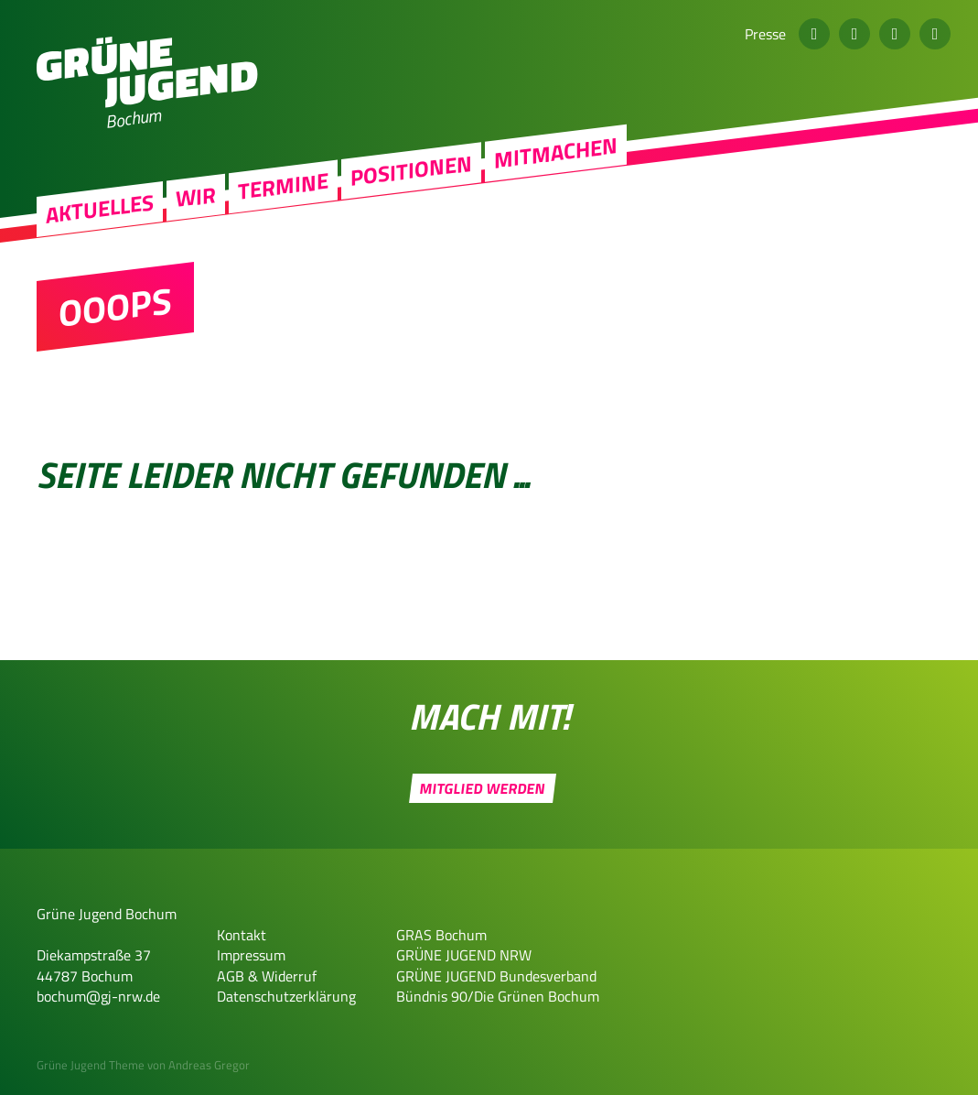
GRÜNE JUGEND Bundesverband (496, 976)
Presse (765, 34)
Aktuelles (100, 219)
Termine (283, 196)
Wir (196, 206)
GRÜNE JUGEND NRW (464, 955)
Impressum (251, 955)
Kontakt (241, 935)
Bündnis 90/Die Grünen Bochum (497, 996)
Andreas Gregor (209, 1065)
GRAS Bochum (441, 935)
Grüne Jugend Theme (91, 1065)
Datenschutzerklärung (286, 996)
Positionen (411, 180)
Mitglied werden (483, 788)
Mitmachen (556, 162)
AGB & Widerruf (267, 976)
